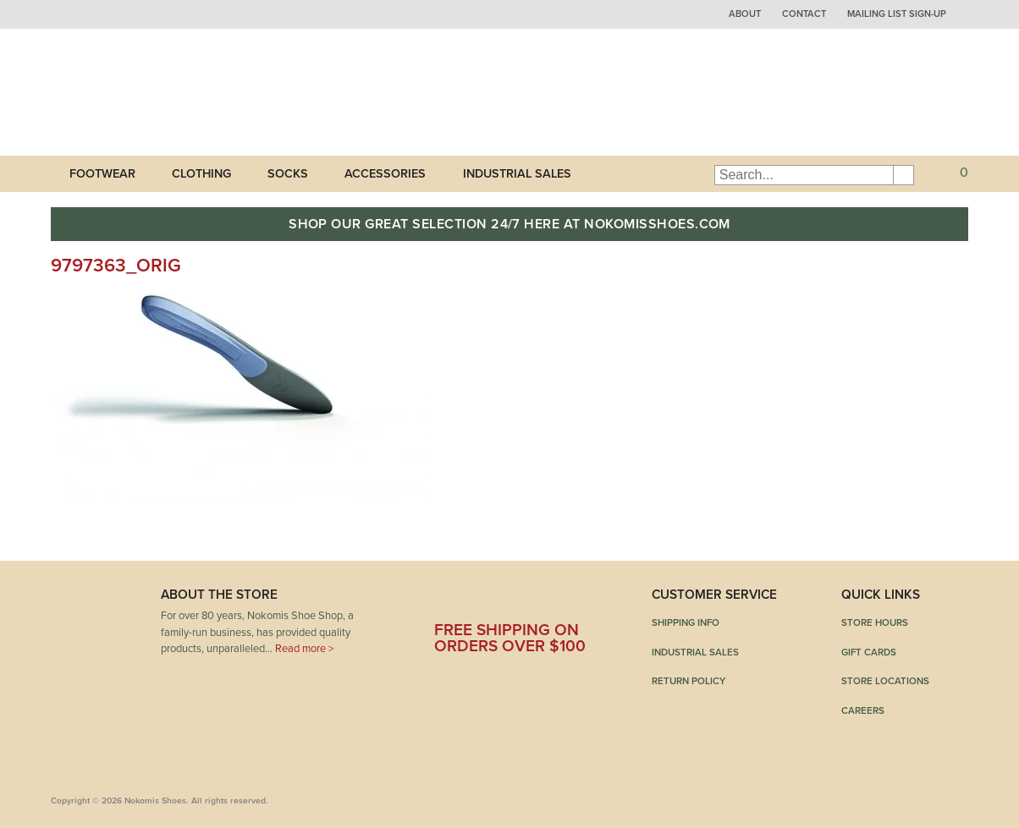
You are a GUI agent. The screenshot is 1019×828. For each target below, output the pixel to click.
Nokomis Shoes (163, 92)
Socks (287, 174)
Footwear (102, 174)
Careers (862, 710)
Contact (804, 13)
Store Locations (885, 681)
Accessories (385, 174)
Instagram (577, 600)
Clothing (201, 174)
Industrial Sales (517, 174)
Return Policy (688, 681)
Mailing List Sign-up (896, 13)
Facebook (447, 600)
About (745, 13)
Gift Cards (868, 652)
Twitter (490, 600)
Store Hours (874, 622)
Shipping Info (685, 622)
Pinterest (534, 600)
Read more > (304, 648)
